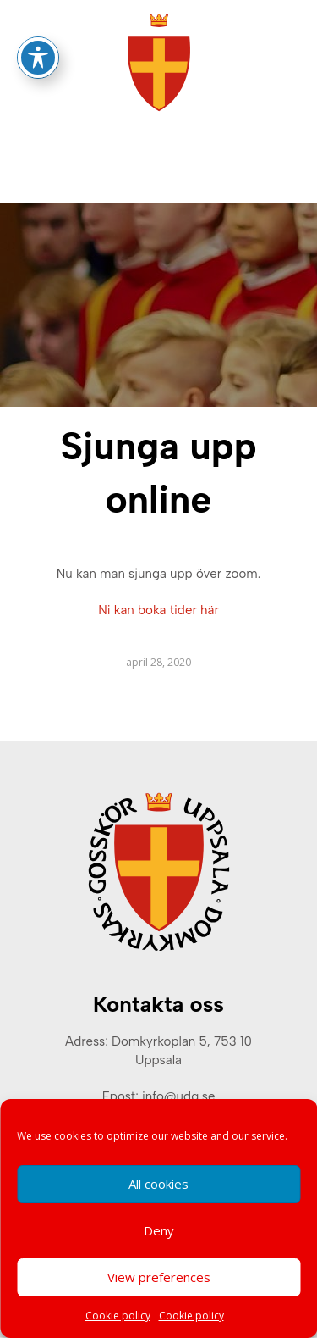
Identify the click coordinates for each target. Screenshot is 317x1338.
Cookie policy (117, 1315)
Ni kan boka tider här (158, 610)
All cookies (158, 1183)
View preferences (158, 1277)
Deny (159, 1230)
